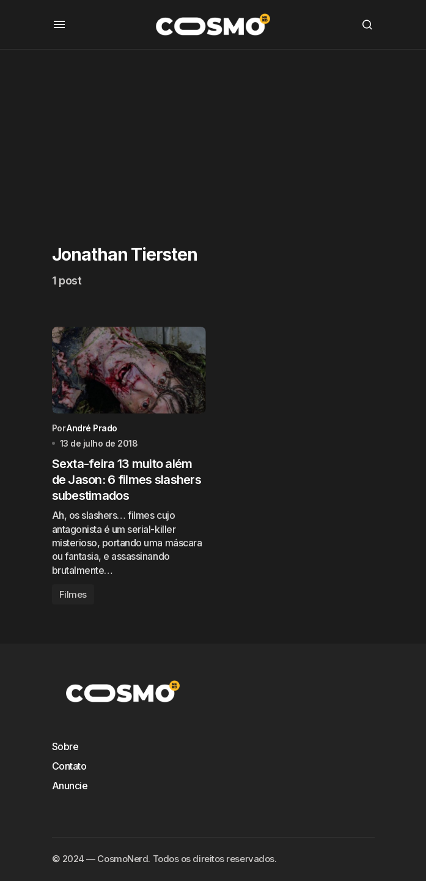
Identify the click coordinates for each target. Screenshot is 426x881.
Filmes (73, 594)
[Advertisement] (213, 135)
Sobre (65, 746)
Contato (69, 766)
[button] (59, 24)
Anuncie (70, 785)
